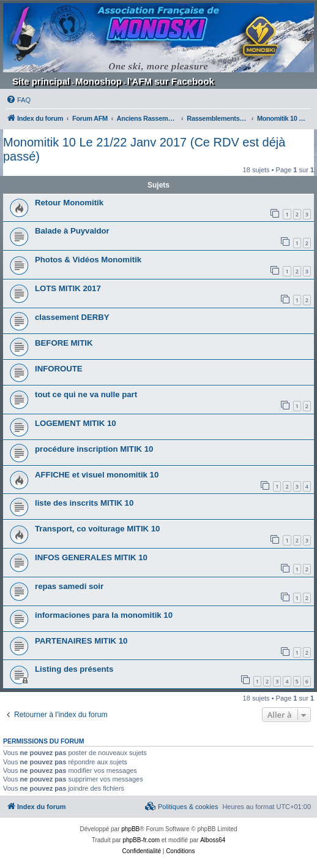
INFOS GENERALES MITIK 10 (91, 557)
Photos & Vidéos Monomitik (88, 259)
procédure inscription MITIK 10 (94, 449)
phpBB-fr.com (141, 840)
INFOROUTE (59, 368)
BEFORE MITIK (64, 343)
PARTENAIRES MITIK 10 (81, 640)
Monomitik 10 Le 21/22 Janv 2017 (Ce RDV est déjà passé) (144, 149)
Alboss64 (212, 840)
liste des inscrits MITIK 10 (84, 503)
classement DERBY (72, 317)
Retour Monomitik (69, 202)
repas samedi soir (69, 586)
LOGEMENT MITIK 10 (75, 423)
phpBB (130, 829)
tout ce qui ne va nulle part (86, 394)
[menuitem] (18, 100)
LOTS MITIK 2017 (68, 288)
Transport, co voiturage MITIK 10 (97, 528)
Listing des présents (74, 669)
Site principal (41, 81)
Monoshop (98, 81)
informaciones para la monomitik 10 (104, 615)
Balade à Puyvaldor (72, 230)
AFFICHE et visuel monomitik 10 (96, 474)
